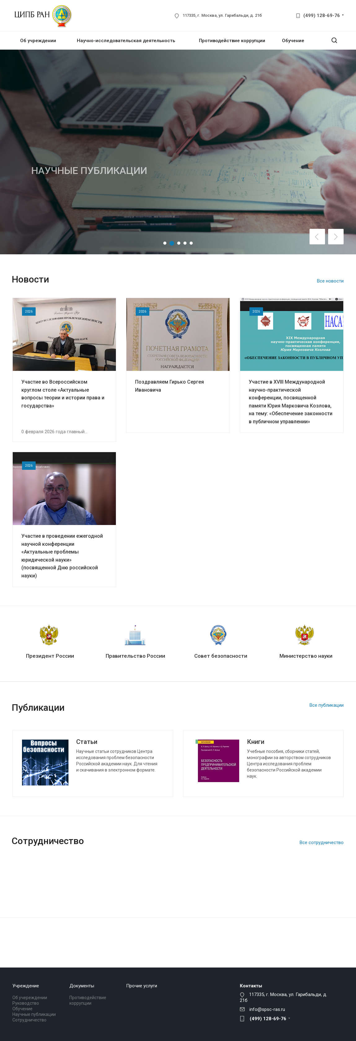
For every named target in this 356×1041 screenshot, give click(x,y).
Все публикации (327, 705)
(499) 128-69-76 (321, 15)
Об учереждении (29, 997)
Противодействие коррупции (232, 40)
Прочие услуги (141, 986)
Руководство (25, 1003)
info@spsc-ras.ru (267, 1009)
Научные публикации (34, 1014)
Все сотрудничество (322, 842)
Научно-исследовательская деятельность (126, 40)
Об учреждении (38, 40)
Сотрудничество (29, 1019)
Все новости (330, 281)
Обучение (293, 40)
